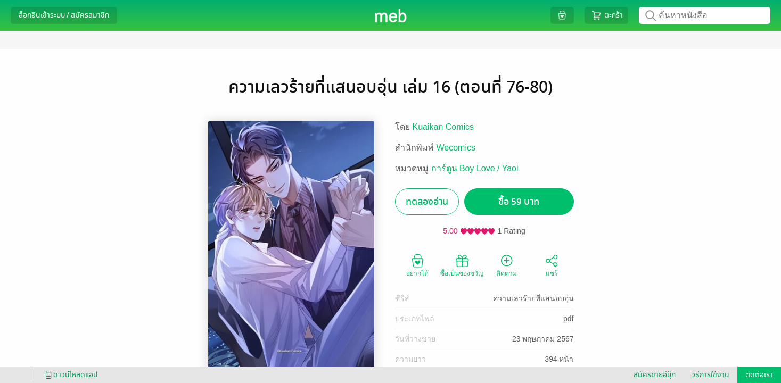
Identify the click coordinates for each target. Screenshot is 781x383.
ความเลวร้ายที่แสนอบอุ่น (533, 298)
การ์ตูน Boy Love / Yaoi (475, 168)
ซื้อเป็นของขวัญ (461, 265)
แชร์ (552, 265)
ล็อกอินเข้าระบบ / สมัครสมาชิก (64, 15)
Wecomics (456, 147)
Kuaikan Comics (443, 126)
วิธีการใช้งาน (710, 374)
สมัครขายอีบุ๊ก (655, 374)
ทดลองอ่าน (427, 202)
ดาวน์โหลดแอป (69, 374)
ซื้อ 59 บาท (518, 202)
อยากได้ (417, 265)
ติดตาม (506, 265)
